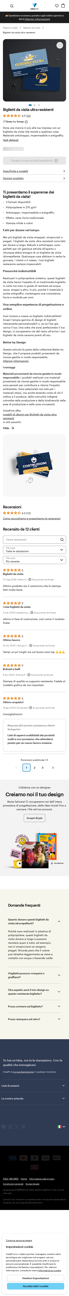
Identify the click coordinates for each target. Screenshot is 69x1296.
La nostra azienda (33, 1189)
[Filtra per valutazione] (34, 641)
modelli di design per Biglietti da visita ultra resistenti (30, 507)
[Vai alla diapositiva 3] (39, 105)
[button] (16, 859)
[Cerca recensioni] (32, 630)
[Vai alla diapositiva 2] (34, 105)
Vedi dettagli (11, 139)
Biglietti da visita (31, 27)
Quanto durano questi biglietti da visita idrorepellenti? (28, 1012)
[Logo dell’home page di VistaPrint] (34, 6)
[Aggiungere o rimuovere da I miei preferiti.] (59, 45)
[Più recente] (34, 651)
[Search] (62, 630)
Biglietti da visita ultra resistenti (19, 32)
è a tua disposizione (23, 1162)
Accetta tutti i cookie (35, 1286)
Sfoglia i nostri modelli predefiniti (34, 243)
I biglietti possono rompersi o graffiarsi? (26, 1066)
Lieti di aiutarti (33, 1176)
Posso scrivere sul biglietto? (25, 1097)
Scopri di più (34, 908)
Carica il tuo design (34, 253)
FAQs (9, 519)
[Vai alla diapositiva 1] (30, 105)
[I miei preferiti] (57, 6)
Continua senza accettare (19, 1240)
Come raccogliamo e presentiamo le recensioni (32, 609)
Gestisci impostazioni (35, 1278)
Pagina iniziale (10, 27)
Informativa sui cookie (49, 1270)
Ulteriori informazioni (37, 19)
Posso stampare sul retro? (24, 1110)
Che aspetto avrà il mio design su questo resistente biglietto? (28, 1082)
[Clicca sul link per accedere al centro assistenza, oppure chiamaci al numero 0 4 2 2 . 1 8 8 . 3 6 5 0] (52, 6)
